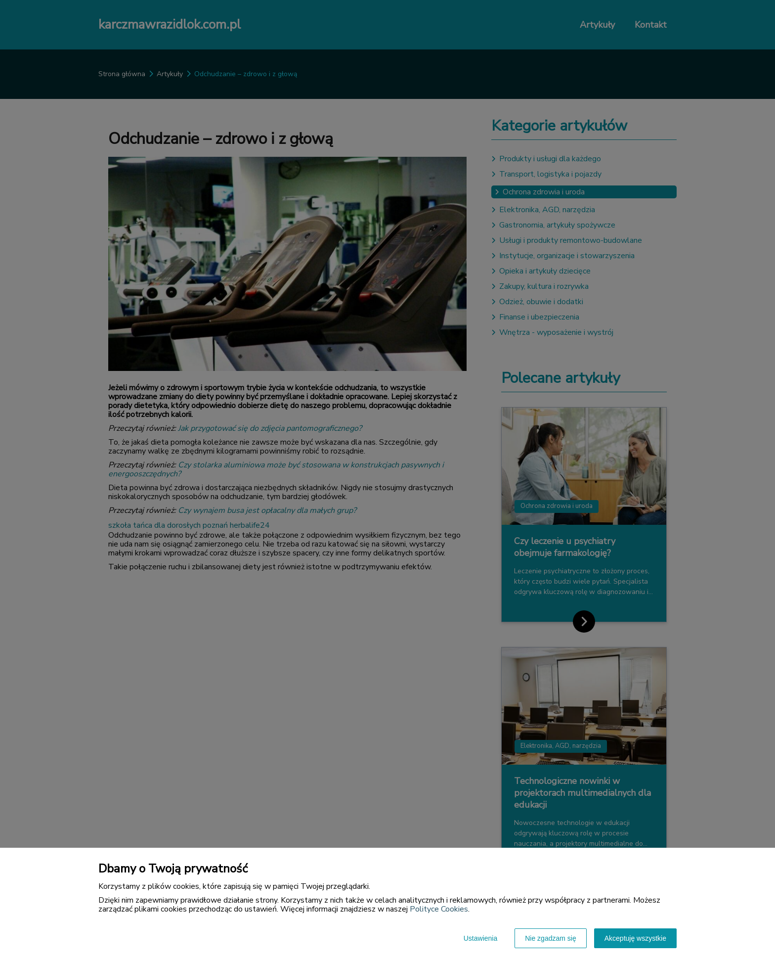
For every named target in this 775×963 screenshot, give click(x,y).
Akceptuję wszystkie (635, 938)
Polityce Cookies (439, 909)
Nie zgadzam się (550, 938)
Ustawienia (480, 938)
